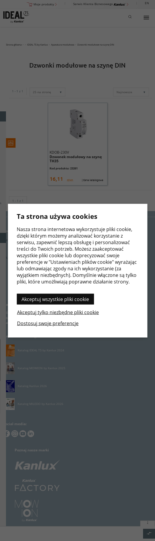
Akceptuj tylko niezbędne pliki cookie (58, 312)
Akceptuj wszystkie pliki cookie (55, 299)
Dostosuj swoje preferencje (48, 323)
